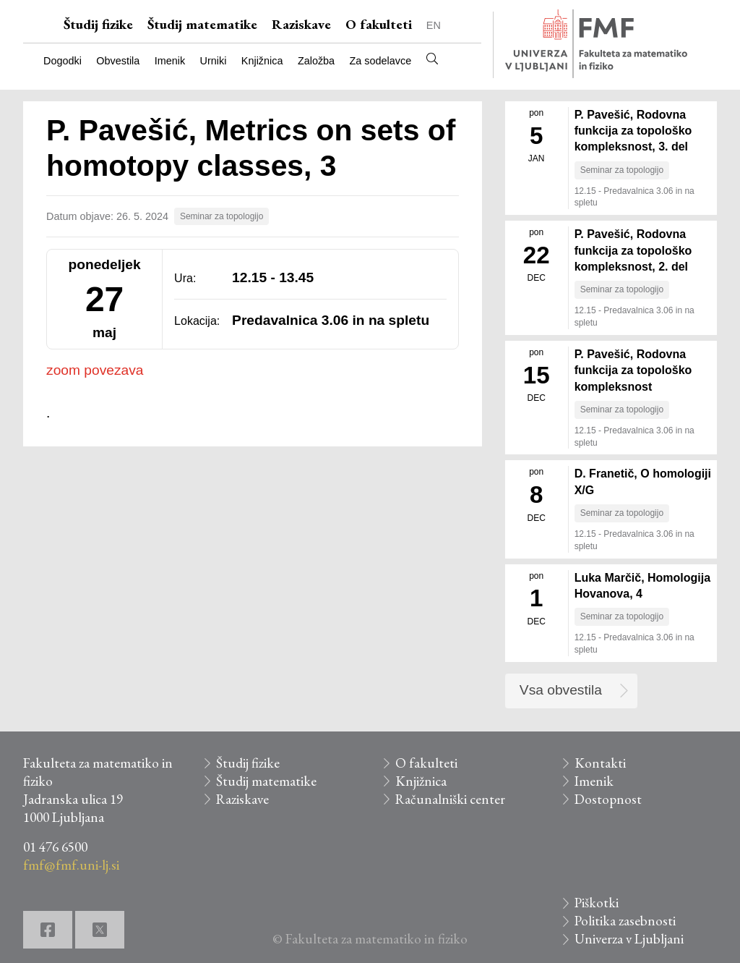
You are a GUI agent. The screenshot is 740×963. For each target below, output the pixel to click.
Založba (316, 61)
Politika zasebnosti (625, 921)
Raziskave (301, 24)
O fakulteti (378, 24)
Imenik (170, 61)
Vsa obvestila (561, 689)
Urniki (213, 61)
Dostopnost (608, 799)
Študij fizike (98, 24)
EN (433, 25)
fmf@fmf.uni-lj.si (71, 865)
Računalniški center (450, 799)
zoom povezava (94, 370)
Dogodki (62, 61)
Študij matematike (202, 24)
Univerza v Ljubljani (629, 939)
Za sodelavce (381, 61)
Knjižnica (262, 61)
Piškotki (597, 903)
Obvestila (117, 61)
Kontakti (600, 763)
